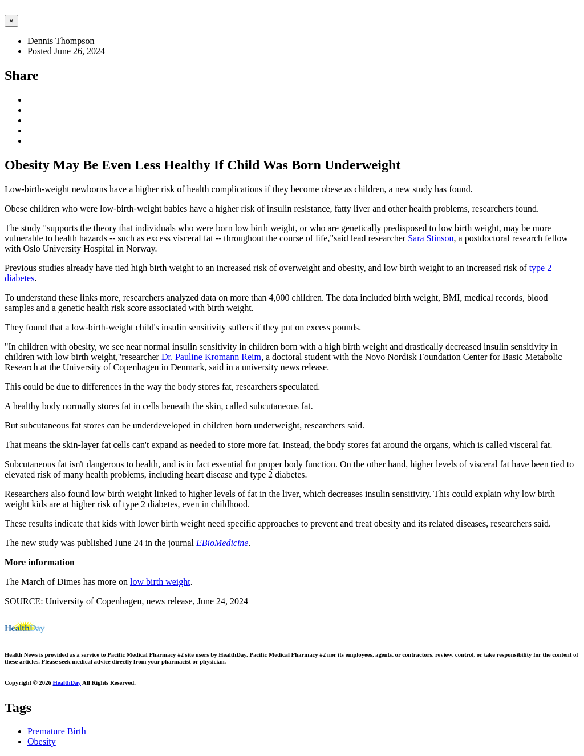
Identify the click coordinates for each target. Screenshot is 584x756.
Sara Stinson (430, 238)
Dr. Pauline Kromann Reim (211, 357)
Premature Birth (56, 731)
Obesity (41, 741)
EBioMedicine (222, 543)
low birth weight (160, 582)
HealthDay (67, 682)
